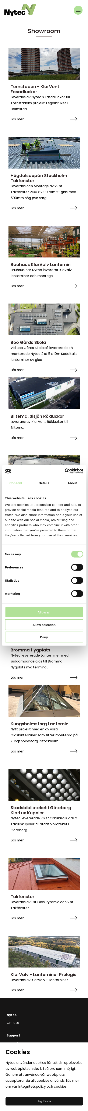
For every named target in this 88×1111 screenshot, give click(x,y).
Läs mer (72, 1080)
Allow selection (44, 624)
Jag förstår (44, 1101)
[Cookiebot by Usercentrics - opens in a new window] (64, 471)
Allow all (44, 612)
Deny (44, 637)
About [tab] (72, 483)
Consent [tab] (15, 483)
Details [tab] (44, 483)
